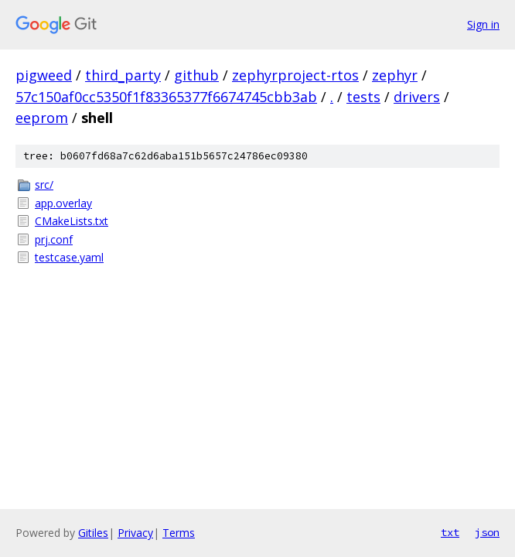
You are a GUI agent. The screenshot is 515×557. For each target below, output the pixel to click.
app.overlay (63, 203)
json (487, 532)
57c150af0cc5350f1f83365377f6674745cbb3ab (166, 96)
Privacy (135, 532)
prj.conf (54, 239)
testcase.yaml (69, 257)
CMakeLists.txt (71, 221)
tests (363, 96)
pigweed (43, 75)
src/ (44, 184)
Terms (178, 532)
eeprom (41, 117)
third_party (123, 75)
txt (450, 532)
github (196, 75)
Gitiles (93, 532)
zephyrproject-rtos (295, 75)
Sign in (483, 24)
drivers (417, 96)
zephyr (395, 75)
